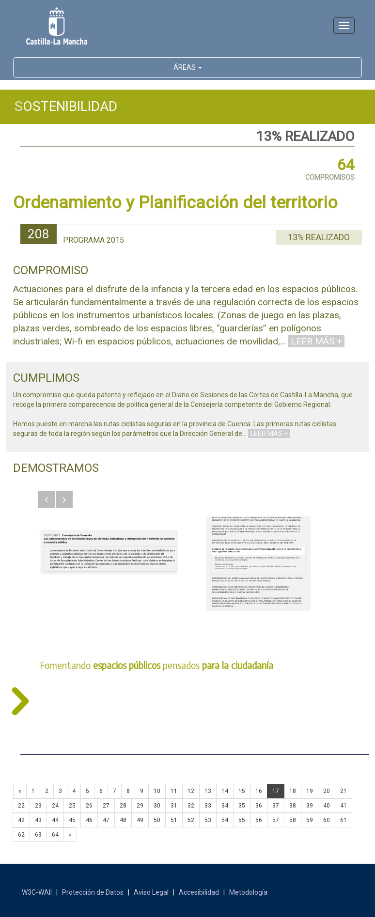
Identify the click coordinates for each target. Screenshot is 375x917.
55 (241, 820)
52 (191, 820)
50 (157, 820)
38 (292, 805)
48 (123, 820)
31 (174, 805)
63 (38, 834)
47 (106, 820)
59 (309, 820)
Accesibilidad (199, 892)
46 (89, 820)
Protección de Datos (93, 892)
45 (72, 820)
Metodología (248, 892)
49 (140, 820)
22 (21, 805)
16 (258, 791)
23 (38, 805)
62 (21, 834)
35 (241, 805)
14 (224, 791)
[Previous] (20, 791)
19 (309, 791)
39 (309, 805)
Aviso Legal (151, 892)
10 (157, 791)
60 (326, 820)
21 (343, 791)
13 (207, 791)
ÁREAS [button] (187, 67)
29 (140, 805)
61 (343, 820)
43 (38, 820)
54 (224, 820)
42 (21, 820)
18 (292, 791)
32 (191, 805)
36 (258, 805)
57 (275, 820)
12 (191, 791)
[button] (46, 499)
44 (55, 820)
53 (207, 820)
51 (174, 820)
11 (174, 791)
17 (275, 791)
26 (89, 805)
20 (326, 791)
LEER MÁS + (316, 341)
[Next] (70, 834)
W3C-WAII (37, 892)
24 (55, 805)
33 (207, 805)
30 (157, 805)
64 (55, 834)
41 (343, 805)
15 (241, 791)
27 (106, 805)
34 (224, 805)
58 (292, 820)
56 (258, 820)
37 (275, 805)
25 (72, 805)
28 (123, 805)
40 (326, 805)
